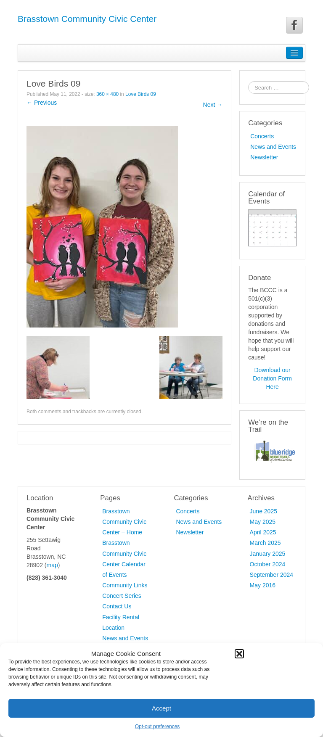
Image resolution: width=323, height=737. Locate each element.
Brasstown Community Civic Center (87, 19)
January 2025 (268, 553)
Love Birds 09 (140, 94)
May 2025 (262, 521)
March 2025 (265, 542)
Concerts (262, 136)
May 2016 (262, 585)
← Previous (41, 102)
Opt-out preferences (157, 726)
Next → (213, 104)
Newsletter (264, 157)
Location (113, 627)
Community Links (124, 585)
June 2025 (263, 511)
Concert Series (121, 595)
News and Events (273, 146)
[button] (239, 654)
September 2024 (272, 574)
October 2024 (268, 564)
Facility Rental (120, 617)
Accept (161, 708)
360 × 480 (107, 94)
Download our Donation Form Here (272, 378)
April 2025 (263, 532)
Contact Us (116, 606)
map (52, 565)
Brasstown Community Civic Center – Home (124, 522)
